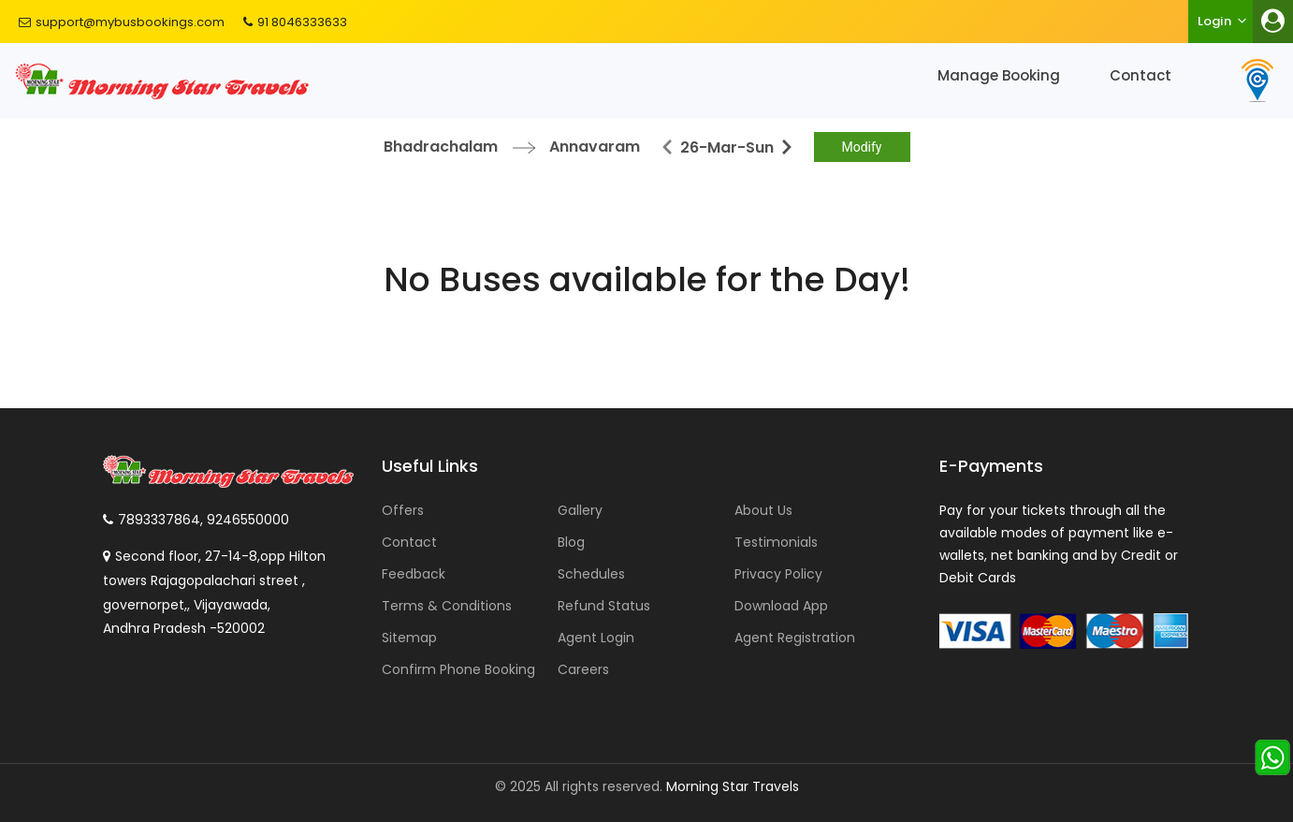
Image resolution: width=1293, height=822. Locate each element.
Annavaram (594, 146)
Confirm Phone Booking (458, 669)
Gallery (580, 510)
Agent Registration (794, 637)
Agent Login (596, 637)
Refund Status (604, 605)
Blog (571, 542)
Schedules (591, 574)
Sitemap (409, 637)
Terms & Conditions (447, 605)
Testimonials (776, 542)
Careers (583, 669)
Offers (403, 510)
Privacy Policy (778, 574)
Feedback (413, 574)
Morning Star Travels (732, 786)
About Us (763, 510)
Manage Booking (998, 75)
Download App (781, 605)
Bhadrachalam (441, 146)
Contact (1140, 75)
